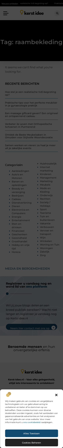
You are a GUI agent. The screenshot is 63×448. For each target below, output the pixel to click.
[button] (56, 395)
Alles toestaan (31, 433)
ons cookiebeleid (31, 422)
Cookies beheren (31, 442)
